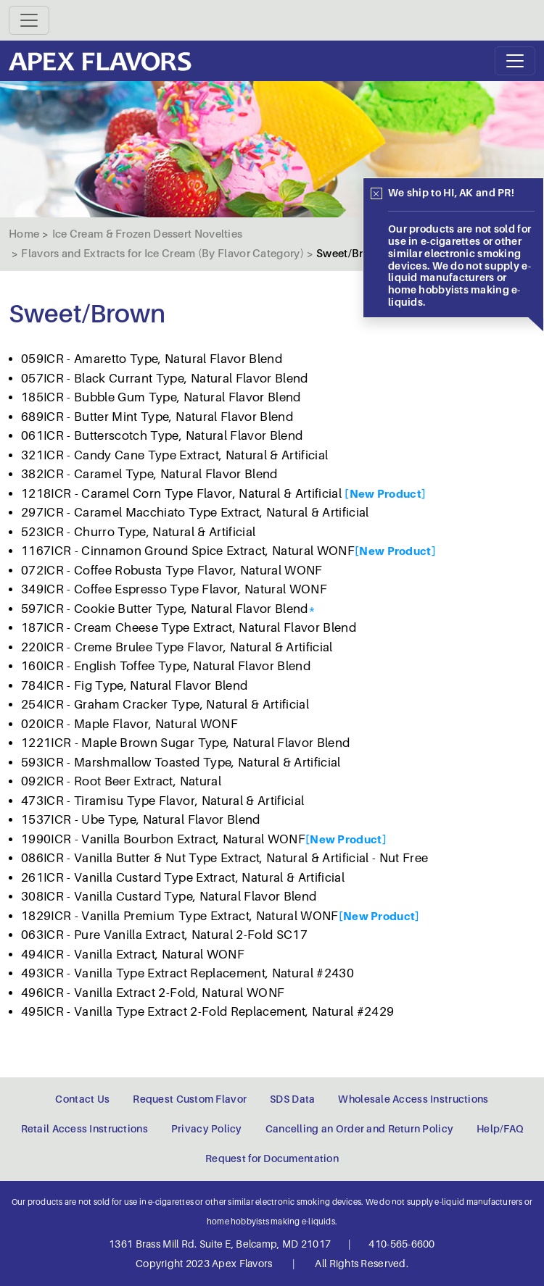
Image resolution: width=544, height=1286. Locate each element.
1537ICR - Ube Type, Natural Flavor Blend (140, 820)
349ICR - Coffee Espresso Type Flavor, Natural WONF (174, 589)
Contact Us (82, 1099)
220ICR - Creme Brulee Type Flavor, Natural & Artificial (177, 647)
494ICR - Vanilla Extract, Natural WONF (132, 954)
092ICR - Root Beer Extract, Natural (121, 781)
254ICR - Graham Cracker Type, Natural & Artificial (165, 704)
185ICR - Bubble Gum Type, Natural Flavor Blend (161, 397)
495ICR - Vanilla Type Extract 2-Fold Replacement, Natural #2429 (207, 1012)
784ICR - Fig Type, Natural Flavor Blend (134, 686)
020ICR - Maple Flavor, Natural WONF (129, 724)
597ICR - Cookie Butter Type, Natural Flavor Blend (164, 609)
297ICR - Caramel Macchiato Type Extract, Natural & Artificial (195, 512)
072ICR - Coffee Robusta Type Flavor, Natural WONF (172, 570)
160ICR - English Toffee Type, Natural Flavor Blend (165, 666)
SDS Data (292, 1099)
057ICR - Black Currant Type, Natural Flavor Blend (164, 378)
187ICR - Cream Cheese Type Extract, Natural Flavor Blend (188, 628)
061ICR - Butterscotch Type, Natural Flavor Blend (161, 436)
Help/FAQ (500, 1129)
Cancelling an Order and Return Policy (359, 1129)
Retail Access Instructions (84, 1129)
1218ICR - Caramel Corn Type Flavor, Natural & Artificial (183, 494)
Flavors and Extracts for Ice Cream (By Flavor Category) (162, 253)
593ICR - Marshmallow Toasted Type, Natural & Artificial (181, 762)
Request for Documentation (272, 1158)
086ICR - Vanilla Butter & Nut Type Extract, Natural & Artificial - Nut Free (225, 858)
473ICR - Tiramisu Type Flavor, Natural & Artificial (162, 801)
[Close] (376, 193)
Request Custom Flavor (190, 1099)
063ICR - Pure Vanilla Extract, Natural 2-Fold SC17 (164, 935)
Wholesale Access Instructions (413, 1099)
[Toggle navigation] (29, 20)
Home (24, 234)
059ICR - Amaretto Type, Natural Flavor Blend (151, 359)
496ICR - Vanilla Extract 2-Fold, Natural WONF (152, 993)
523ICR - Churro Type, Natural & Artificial (138, 532)
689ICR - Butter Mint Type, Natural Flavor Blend (157, 417)
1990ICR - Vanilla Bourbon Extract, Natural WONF (163, 839)
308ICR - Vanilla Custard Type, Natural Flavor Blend (168, 896)
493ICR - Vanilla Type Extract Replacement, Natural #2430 (187, 973)
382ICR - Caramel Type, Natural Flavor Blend (149, 474)
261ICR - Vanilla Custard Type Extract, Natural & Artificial (183, 878)
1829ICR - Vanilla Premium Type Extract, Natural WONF (180, 916)
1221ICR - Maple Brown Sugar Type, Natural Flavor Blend (185, 743)
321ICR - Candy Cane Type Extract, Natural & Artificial (174, 455)
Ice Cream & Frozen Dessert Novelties (147, 234)
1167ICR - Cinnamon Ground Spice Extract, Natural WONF (188, 551)
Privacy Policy (206, 1129)
